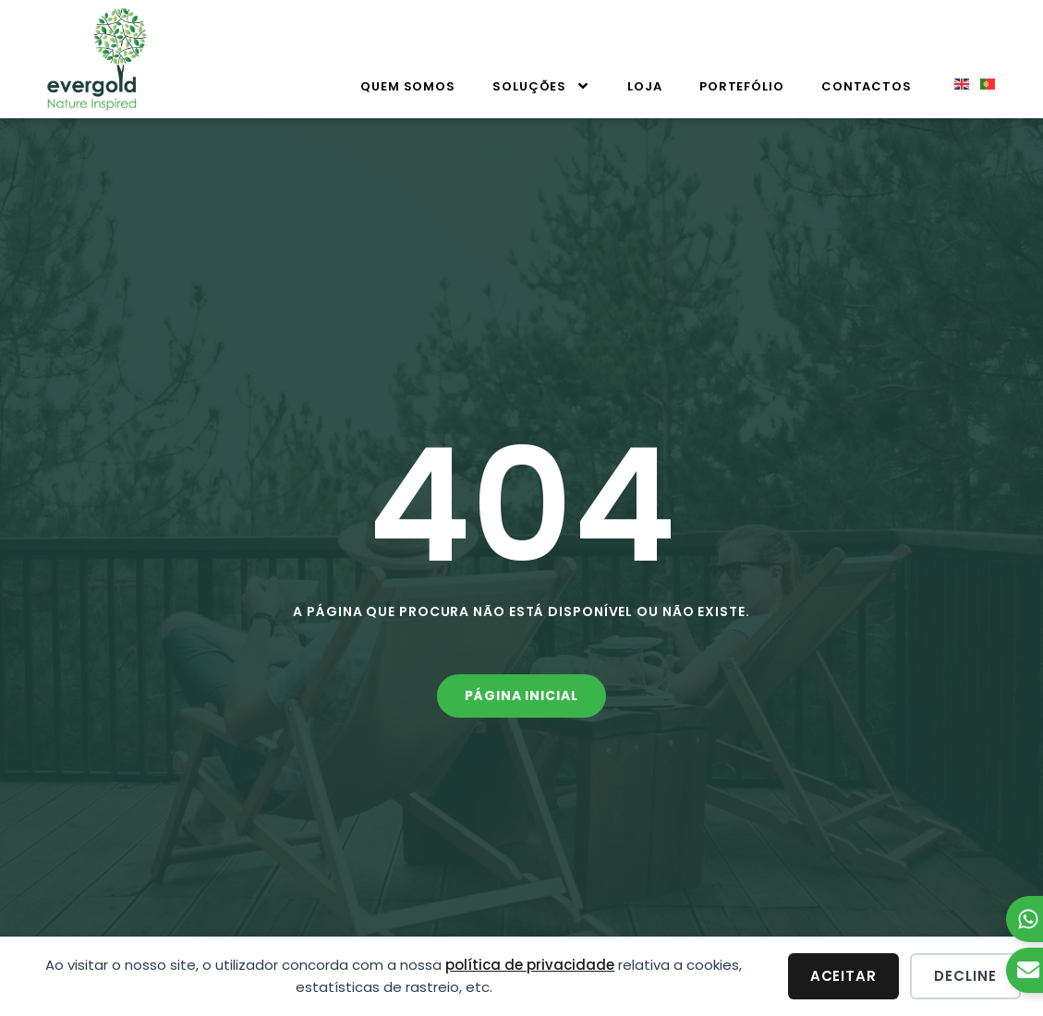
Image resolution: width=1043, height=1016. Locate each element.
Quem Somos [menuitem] (407, 86)
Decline (965, 976)
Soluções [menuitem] (541, 86)
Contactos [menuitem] (866, 86)
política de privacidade (529, 964)
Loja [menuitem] (644, 86)
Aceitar (843, 976)
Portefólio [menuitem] (741, 86)
